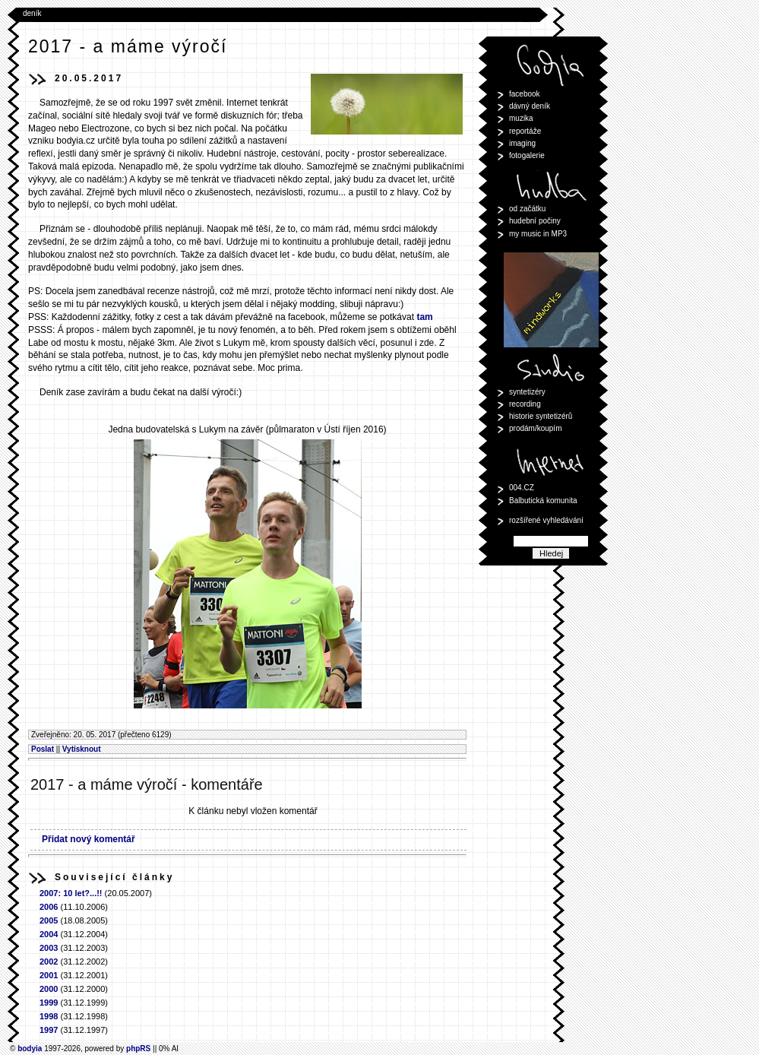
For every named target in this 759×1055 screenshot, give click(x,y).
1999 (49, 1002)
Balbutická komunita (543, 500)
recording (525, 404)
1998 (49, 1016)
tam (424, 317)
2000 (49, 988)
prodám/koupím (535, 428)
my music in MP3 (538, 234)
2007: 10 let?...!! (71, 893)
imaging (522, 143)
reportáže (525, 131)
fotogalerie (527, 155)
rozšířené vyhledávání (546, 520)
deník (32, 13)
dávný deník (529, 106)
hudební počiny (535, 221)
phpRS (138, 1048)
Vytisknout (81, 749)
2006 (49, 906)
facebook (524, 94)
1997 (49, 1029)
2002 (49, 961)
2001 (49, 975)
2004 (49, 934)
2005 (49, 920)
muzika (521, 118)
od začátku (527, 208)
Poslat (42, 749)
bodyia (29, 1048)
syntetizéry (527, 392)
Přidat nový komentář (88, 839)
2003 (49, 947)
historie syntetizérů (540, 416)
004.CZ (521, 487)
